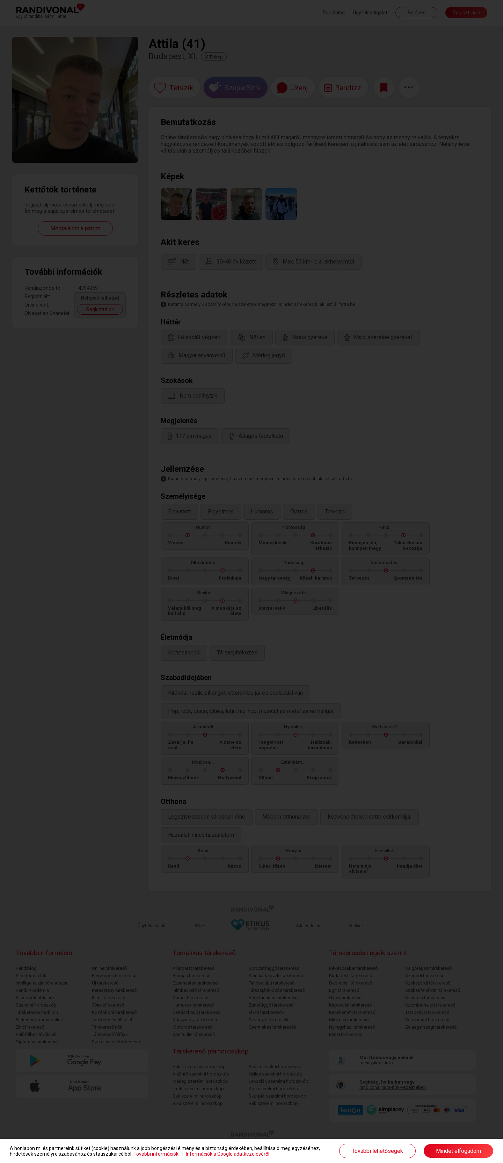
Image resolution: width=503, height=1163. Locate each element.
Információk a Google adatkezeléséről (227, 1154)
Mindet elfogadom (458, 1151)
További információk (155, 1154)
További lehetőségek (377, 1151)
